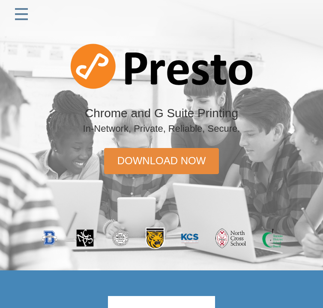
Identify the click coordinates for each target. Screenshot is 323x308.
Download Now (161, 160)
